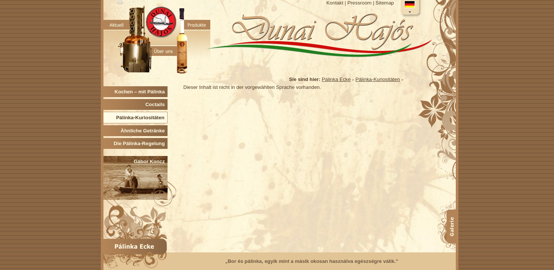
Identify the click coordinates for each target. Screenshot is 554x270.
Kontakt (334, 3)
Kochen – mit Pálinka (141, 91)
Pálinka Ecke (336, 79)
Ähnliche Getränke (144, 131)
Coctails (156, 104)
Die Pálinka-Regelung (141, 143)
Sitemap (385, 3)
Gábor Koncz (151, 161)
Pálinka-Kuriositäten (377, 79)
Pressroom (359, 3)
